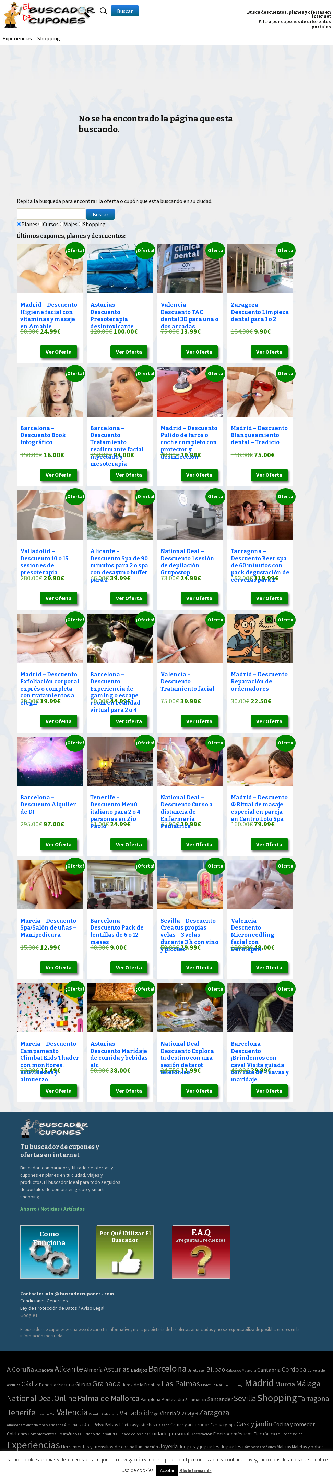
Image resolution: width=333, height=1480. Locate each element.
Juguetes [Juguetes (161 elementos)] (231, 1446)
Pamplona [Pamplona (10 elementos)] (150, 1399)
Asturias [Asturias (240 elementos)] (117, 1369)
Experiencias (17, 38)
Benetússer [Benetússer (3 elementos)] (196, 1370)
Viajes (71, 224)
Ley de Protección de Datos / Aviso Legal (62, 1308)
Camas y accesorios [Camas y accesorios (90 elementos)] (189, 1424)
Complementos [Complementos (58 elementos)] (42, 1433)
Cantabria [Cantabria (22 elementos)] (269, 1369)
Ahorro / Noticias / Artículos (52, 1208)
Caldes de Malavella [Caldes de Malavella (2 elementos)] (241, 1370)
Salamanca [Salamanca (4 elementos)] (195, 1399)
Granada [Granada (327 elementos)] (106, 1383)
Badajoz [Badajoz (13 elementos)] (139, 1370)
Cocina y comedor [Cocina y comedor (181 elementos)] (294, 1424)
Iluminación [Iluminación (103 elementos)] (146, 1447)
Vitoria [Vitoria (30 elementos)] (168, 1413)
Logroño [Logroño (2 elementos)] (229, 1385)
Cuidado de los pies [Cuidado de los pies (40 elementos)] (132, 1434)
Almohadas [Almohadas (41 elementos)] (73, 1424)
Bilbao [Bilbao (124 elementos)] (215, 1369)
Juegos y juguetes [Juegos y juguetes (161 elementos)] (199, 1446)
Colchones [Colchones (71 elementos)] (17, 1434)
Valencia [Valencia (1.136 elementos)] (72, 1412)
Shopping (48, 38)
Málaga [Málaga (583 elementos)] (308, 1383)
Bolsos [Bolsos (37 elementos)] (99, 1424)
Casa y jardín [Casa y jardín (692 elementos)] (254, 1423)
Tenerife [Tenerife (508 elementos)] (21, 1412)
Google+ (29, 1315)
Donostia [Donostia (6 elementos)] (47, 1385)
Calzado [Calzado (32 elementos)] (162, 1424)
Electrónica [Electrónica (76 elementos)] (264, 1434)
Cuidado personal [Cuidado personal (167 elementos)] (169, 1433)
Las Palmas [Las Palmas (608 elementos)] (181, 1383)
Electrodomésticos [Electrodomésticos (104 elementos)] (233, 1434)
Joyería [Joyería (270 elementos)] (168, 1446)
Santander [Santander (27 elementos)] (220, 1399)
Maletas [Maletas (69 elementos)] (284, 1447)
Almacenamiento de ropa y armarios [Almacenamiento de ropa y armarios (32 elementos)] (35, 1424)
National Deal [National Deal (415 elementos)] (30, 1398)
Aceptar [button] (167, 1470)
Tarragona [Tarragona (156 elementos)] (313, 1398)
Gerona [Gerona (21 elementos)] (65, 1384)
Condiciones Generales (44, 1301)
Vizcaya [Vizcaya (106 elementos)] (187, 1412)
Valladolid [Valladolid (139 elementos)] (134, 1412)
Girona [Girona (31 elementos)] (83, 1384)
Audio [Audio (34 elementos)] (88, 1424)
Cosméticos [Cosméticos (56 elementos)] (68, 1433)
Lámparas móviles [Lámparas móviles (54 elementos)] (259, 1446)
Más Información (195, 1470)
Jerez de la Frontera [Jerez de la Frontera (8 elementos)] (141, 1385)
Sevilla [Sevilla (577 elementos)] (245, 1398)
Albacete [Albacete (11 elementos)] (44, 1370)
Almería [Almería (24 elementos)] (93, 1369)
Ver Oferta (59, 351)
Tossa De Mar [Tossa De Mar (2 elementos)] (46, 1414)
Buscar (125, 11)
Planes (29, 224)
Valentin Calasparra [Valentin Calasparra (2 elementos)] (104, 1414)
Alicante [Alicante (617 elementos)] (69, 1368)
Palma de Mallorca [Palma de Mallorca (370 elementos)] (109, 1398)
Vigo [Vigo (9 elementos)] (154, 1413)
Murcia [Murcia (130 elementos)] (285, 1384)
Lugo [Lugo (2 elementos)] (239, 1385)
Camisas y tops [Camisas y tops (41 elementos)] (222, 1424)
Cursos (51, 224)
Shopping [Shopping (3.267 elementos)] (277, 1398)
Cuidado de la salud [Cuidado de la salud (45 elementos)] (97, 1433)
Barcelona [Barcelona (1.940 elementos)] (167, 1368)
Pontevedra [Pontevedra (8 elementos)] (173, 1400)
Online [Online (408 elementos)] (65, 1398)
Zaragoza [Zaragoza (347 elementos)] (214, 1412)
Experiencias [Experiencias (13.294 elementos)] (33, 1445)
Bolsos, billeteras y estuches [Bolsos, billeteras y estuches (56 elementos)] (130, 1424)
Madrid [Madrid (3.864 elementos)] (259, 1382)
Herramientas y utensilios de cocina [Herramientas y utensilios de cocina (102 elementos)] (97, 1447)
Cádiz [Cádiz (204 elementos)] (29, 1383)
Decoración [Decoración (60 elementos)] (201, 1433)
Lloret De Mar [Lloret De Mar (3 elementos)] (211, 1385)
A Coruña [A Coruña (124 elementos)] (20, 1369)
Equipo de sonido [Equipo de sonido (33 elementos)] (289, 1434)
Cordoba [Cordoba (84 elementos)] (294, 1369)
